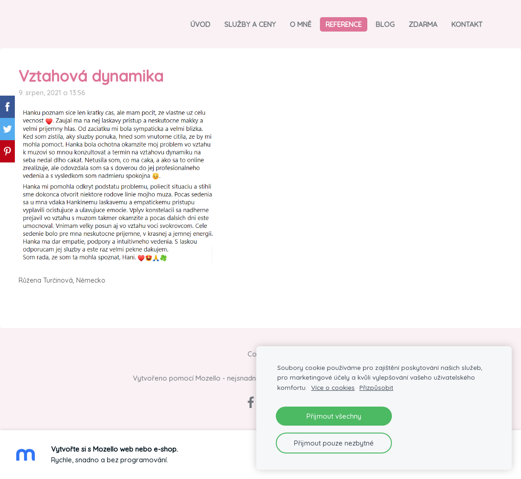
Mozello (208, 378)
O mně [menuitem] (301, 24)
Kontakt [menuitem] (466, 24)
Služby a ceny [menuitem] (250, 24)
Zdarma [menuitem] (423, 24)
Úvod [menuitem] (200, 24)
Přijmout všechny (333, 416)
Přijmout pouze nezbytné (334, 443)
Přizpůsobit (376, 387)
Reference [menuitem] (344, 24)
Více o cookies (333, 387)
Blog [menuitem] (385, 24)
